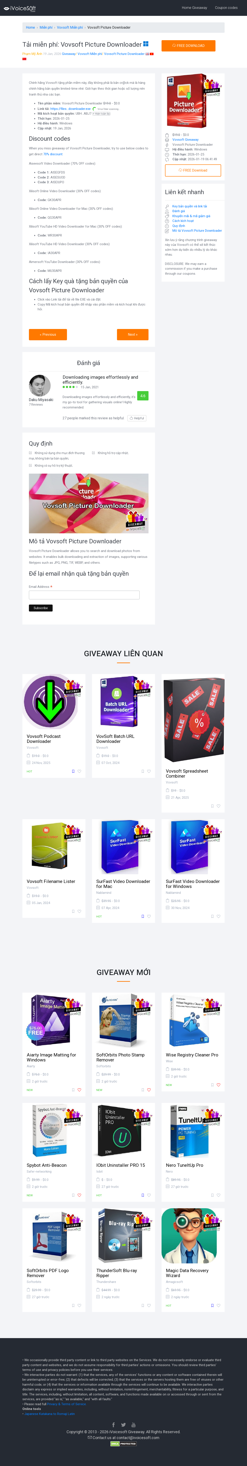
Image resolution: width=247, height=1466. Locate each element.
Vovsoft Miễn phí (90, 54)
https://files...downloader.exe (70, 109)
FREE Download (193, 170)
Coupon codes (226, 8)
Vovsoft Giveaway (185, 140)
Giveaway (68, 54)
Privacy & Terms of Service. (67, 1404)
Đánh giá (178, 211)
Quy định (178, 226)
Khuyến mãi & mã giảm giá (191, 216)
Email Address (40, 587)
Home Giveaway (194, 8)
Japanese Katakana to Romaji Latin (49, 1414)
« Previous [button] (48, 334)
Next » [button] (133, 334)
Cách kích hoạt (183, 221)
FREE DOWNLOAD (188, 46)
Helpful (137, 418)
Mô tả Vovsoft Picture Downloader (197, 231)
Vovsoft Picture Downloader (124, 54)
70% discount (52, 154)
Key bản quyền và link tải (189, 206)
